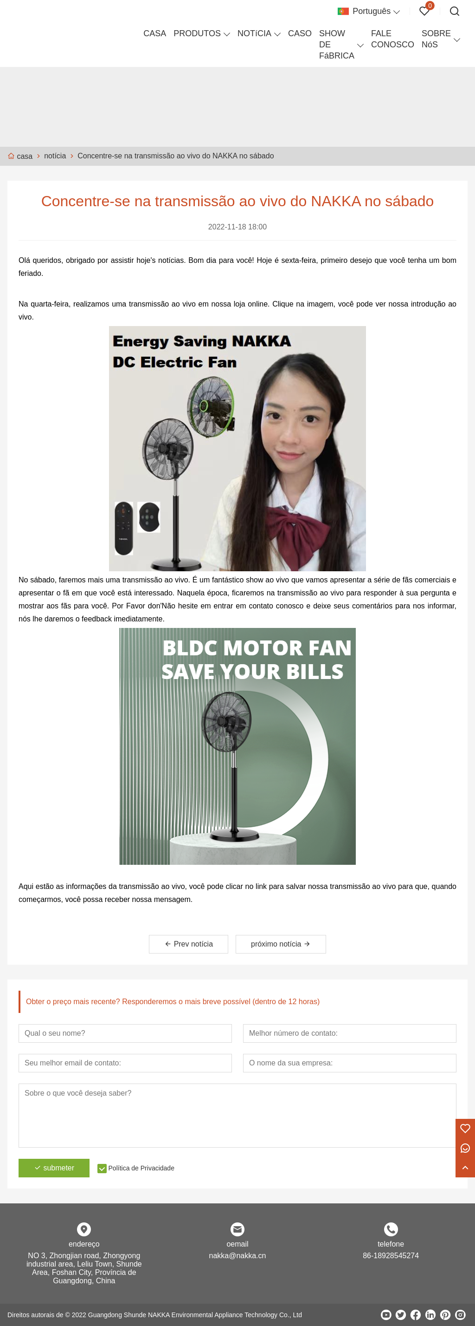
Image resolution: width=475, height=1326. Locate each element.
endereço (84, 1244)
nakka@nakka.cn (237, 1256)
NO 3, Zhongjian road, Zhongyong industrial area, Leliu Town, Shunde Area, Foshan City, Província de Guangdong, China (84, 1268)
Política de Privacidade (141, 1168)
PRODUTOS (197, 33)
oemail (237, 1244)
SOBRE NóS (436, 39)
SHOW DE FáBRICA (336, 44)
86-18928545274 (391, 1256)
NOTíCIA (254, 33)
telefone (391, 1244)
